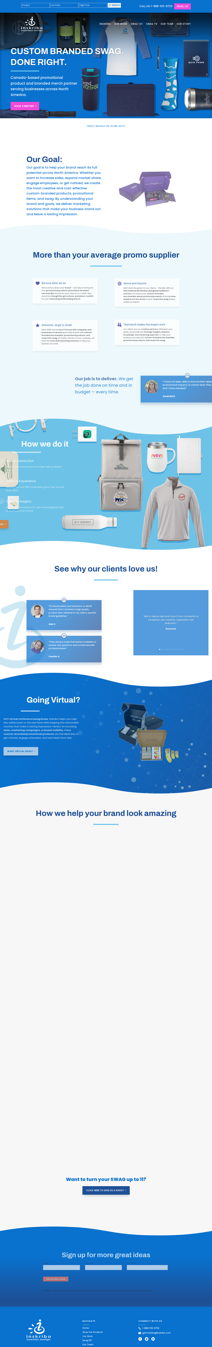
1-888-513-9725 (148, 1328)
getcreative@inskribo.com (154, 1332)
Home (85, 1328)
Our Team (167, 24)
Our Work (120, 24)
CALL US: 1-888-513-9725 (155, 6)
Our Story (184, 24)
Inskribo (105, 24)
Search (114, 5)
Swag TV (151, 24)
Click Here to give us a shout (105, 1190)
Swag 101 (137, 24)
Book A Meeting (24, 106)
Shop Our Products (92, 1332)
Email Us (182, 6)
